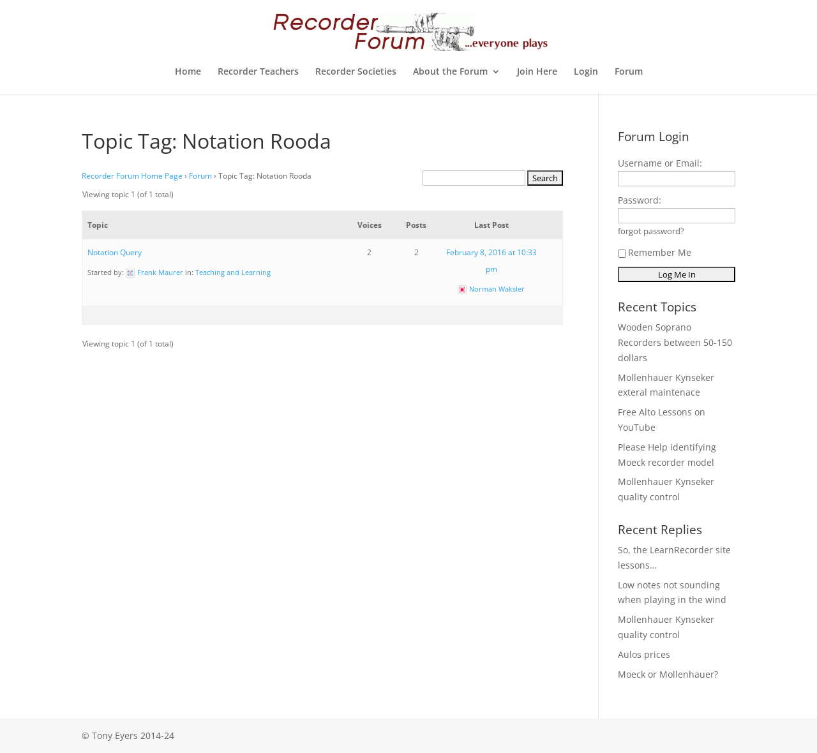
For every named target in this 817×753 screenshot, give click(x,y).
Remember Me (654, 252)
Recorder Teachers (258, 72)
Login (586, 72)
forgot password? (651, 231)
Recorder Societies (355, 72)
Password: (639, 200)
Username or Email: (660, 163)
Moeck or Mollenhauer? (668, 674)
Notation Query (114, 252)
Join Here (537, 72)
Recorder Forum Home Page (132, 175)
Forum (629, 72)
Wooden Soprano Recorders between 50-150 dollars (675, 342)
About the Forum (450, 72)
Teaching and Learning (233, 272)
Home (188, 72)
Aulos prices (644, 654)
